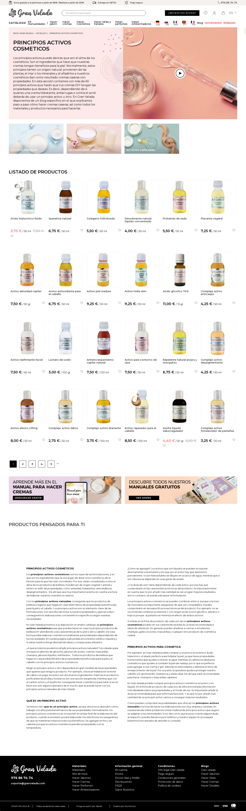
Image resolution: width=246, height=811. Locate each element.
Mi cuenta (121, 770)
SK (167, 23)
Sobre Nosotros (124, 789)
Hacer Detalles (210, 785)
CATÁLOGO (41, 33)
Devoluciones (123, 781)
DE (158, 23)
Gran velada (208, 770)
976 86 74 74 (227, 2)
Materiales (78, 770)
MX (175, 23)
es (233, 13)
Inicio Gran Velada (23, 33)
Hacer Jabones (81, 777)
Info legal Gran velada (171, 770)
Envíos (119, 773)
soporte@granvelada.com (28, 783)
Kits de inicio (80, 773)
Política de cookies (169, 785)
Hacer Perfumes (82, 785)
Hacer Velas (208, 777)
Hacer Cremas (81, 781)
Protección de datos (170, 781)
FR (193, 23)
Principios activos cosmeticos (66, 33)
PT (184, 23)
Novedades (213, 23)
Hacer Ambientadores (85, 789)
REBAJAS (229, 23)
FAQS (118, 785)
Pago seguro (166, 773)
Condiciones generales (172, 777)
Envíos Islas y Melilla (127, 777)
